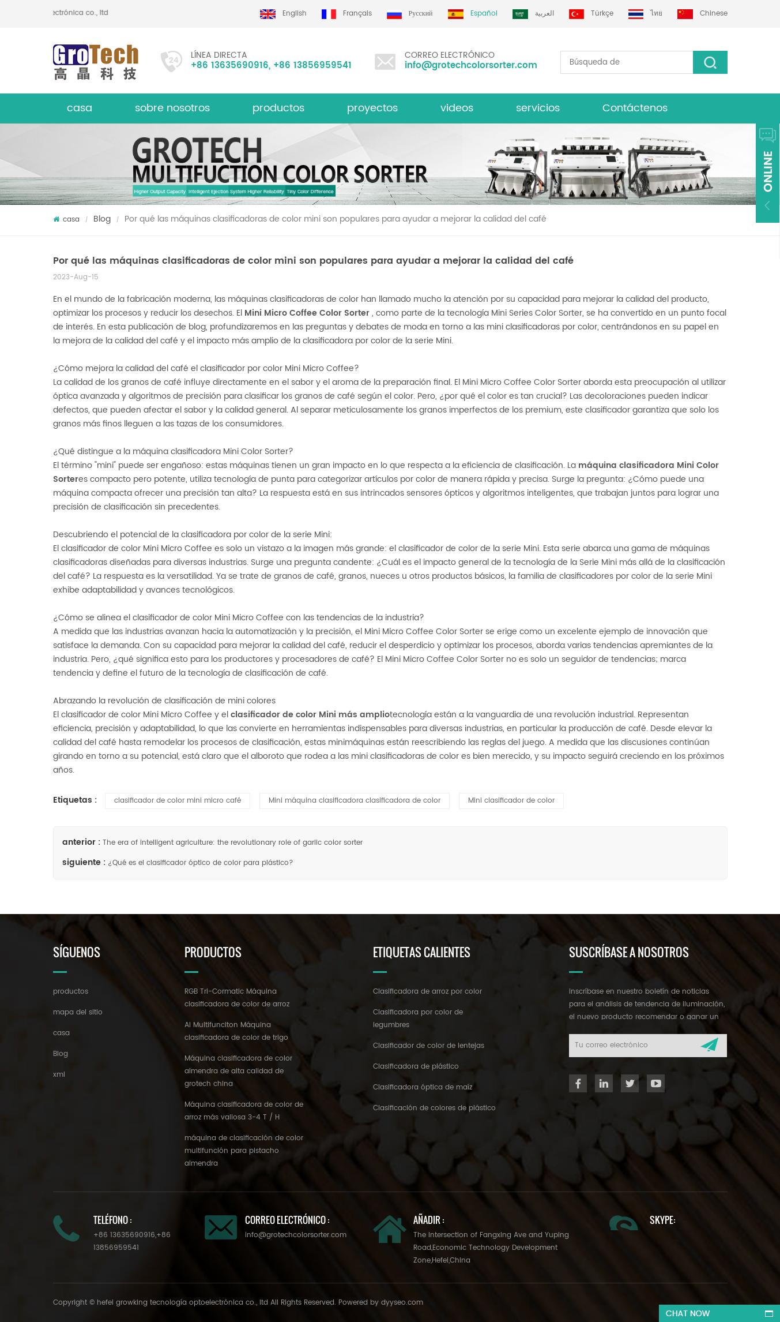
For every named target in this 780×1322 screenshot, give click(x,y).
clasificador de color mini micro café (177, 800)
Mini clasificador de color (511, 800)
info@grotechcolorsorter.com (471, 65)
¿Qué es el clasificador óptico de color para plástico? (200, 862)
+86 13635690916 (230, 65)
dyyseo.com (402, 1302)
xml (59, 1074)
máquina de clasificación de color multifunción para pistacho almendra (243, 1151)
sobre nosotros (172, 108)
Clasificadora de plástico (416, 1066)
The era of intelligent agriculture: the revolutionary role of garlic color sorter (233, 842)
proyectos (372, 108)
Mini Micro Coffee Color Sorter (307, 313)
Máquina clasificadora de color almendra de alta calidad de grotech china (238, 1071)
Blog (102, 219)
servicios (538, 108)
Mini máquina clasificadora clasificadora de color (354, 800)
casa (79, 108)
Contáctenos (635, 108)
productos (70, 991)
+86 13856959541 (312, 65)
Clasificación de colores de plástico (434, 1108)
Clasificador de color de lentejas (428, 1045)
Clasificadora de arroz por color (427, 991)
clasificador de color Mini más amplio (310, 714)
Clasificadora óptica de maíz (422, 1087)
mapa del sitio (78, 1012)
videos (456, 108)
